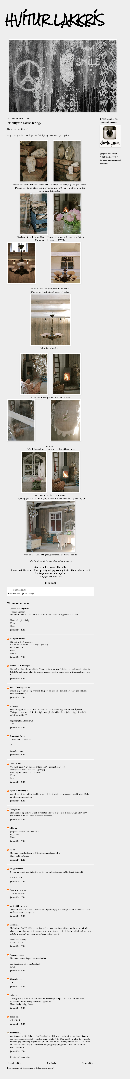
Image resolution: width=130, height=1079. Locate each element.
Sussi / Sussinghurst (19, 688)
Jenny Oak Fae (16, 736)
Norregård (15, 955)
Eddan (12, 1017)
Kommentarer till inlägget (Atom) (38, 1068)
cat (11, 850)
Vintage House (16, 639)
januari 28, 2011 (17, 1052)
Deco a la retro (16, 890)
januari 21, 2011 (17, 987)
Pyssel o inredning (18, 791)
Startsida (51, 1063)
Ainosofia (14, 979)
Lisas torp (14, 764)
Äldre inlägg (87, 1063)
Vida (12, 706)
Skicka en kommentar (20, 1057)
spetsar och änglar (18, 609)
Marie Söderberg (17, 906)
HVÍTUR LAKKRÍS (55, 20)
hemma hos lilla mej (19, 666)
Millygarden (15, 869)
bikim (12, 828)
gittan (12, 995)
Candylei (14, 810)
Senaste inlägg (14, 1063)
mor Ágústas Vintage (25, 594)
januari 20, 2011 (17, 630)
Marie (12, 925)
